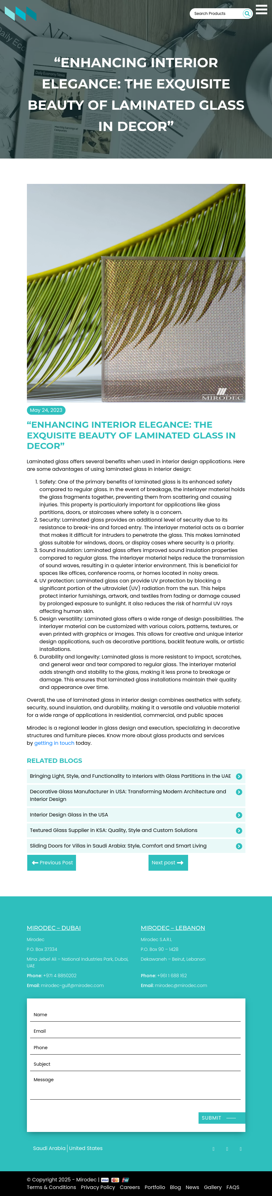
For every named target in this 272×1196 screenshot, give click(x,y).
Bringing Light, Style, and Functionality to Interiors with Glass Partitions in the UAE (130, 776)
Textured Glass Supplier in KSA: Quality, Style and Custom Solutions (114, 830)
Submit (211, 1117)
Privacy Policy (98, 1187)
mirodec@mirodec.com (181, 985)
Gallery (213, 1187)
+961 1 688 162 (172, 975)
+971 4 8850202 (59, 975)
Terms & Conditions (51, 1187)
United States (86, 1148)
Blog (175, 1187)
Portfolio (155, 1187)
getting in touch (54, 743)
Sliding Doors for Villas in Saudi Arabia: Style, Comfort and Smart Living (118, 845)
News (192, 1187)
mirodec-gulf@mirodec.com (72, 985)
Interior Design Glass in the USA (69, 814)
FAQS (232, 1187)
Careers (130, 1187)
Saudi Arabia (49, 1148)
